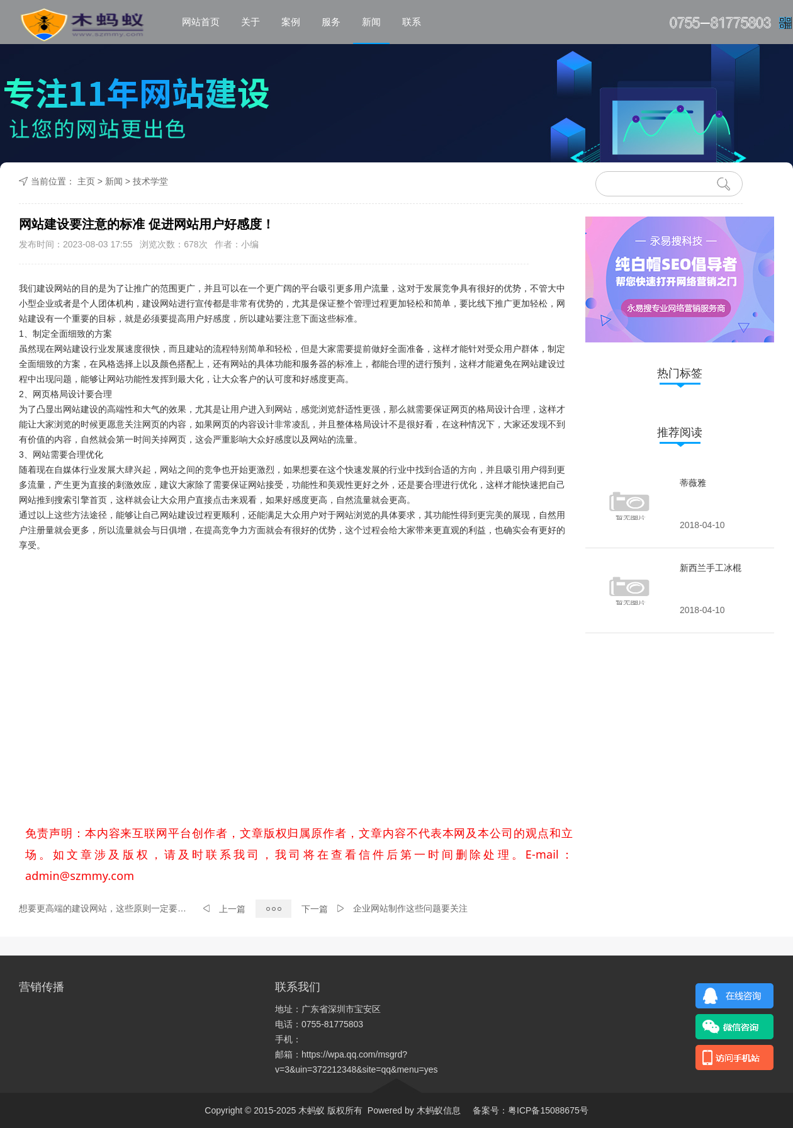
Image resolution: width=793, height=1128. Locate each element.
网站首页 (201, 21)
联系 (411, 21)
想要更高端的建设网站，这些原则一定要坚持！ (106, 908)
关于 (250, 21)
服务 (331, 21)
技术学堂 (150, 181)
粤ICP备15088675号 (548, 1110)
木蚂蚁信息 (437, 1110)
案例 (290, 21)
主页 (86, 181)
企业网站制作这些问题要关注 (410, 908)
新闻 (371, 21)
